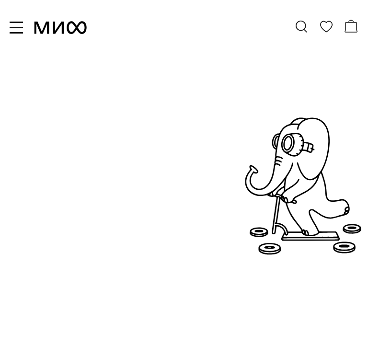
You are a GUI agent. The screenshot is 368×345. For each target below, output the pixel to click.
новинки (34, 231)
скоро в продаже (53, 259)
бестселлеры (45, 245)
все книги (37, 216)
